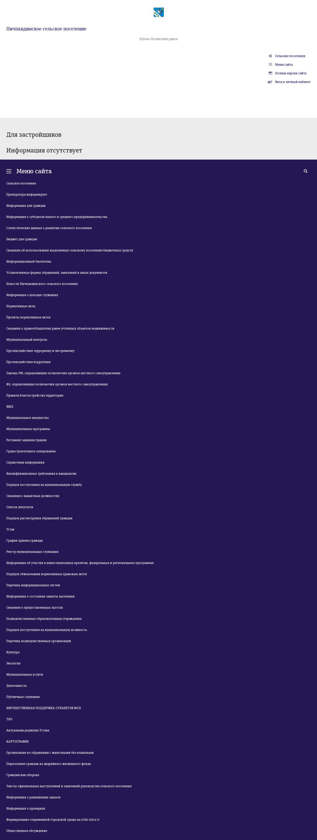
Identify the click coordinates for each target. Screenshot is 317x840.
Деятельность (16, 686)
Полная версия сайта (290, 73)
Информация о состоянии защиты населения (40, 596)
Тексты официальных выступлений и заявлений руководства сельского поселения (69, 786)
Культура (13, 652)
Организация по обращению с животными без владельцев (50, 753)
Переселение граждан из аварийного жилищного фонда (48, 764)
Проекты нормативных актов (28, 317)
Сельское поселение (21, 183)
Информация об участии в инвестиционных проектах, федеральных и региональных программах (80, 563)
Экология (13, 663)
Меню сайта (284, 64)
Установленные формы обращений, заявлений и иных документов (56, 273)
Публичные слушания (23, 697)
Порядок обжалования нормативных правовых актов (46, 574)
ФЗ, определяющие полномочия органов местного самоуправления (57, 384)
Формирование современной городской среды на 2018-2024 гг (53, 819)
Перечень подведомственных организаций (38, 641)
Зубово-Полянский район (158, 39)
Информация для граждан (26, 206)
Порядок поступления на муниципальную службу (44, 485)
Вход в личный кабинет (293, 82)
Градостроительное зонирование (31, 451)
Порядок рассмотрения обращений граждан (39, 518)
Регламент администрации (26, 440)
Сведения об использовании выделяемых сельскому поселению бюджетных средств (69, 250)
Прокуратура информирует (26, 194)
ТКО (9, 719)
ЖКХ (9, 406)
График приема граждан (24, 540)
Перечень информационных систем (33, 585)
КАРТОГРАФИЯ (17, 741)
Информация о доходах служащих (32, 295)
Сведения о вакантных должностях (32, 496)
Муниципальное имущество (27, 418)
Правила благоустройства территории (34, 395)
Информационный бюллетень (28, 261)
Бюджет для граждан (21, 239)
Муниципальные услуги (24, 674)
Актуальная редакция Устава (27, 730)
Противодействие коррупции (28, 362)
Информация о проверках (25, 808)
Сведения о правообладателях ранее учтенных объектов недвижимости (60, 328)
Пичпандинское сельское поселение (46, 29)
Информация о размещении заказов (33, 797)
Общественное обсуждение (26, 831)
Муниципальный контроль (26, 339)
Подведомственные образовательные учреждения (44, 619)
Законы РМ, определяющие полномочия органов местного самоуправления (63, 373)
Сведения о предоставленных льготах (34, 607)
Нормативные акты (21, 306)
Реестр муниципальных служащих (32, 552)
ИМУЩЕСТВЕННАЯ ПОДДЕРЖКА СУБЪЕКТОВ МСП (43, 708)
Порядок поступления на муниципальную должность (46, 630)
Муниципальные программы (28, 429)
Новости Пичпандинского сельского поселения (42, 284)
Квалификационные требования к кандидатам (41, 473)
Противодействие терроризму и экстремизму (40, 351)
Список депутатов (19, 507)
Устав (10, 529)
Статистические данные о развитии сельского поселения (49, 228)
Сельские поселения (290, 56)
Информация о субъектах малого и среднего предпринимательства (56, 217)
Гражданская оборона (22, 775)
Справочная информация (25, 462)
